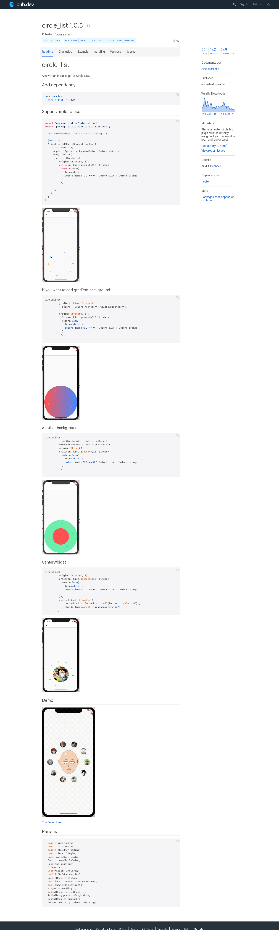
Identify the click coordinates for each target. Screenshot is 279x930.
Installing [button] (99, 51)
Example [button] (83, 51)
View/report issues (213, 150)
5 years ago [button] (62, 34)
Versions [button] (115, 51)
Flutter (55, 40)
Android (84, 40)
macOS (110, 40)
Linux (101, 40)
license (215, 166)
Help (256, 4)
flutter (205, 181)
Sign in (244, 4)
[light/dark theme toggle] (269, 4)
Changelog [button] (65, 51)
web (119, 40)
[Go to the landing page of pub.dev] (21, 4)
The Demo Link (51, 822)
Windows (129, 40)
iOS (93, 40)
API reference (210, 69)
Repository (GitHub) (214, 146)
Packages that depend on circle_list (217, 198)
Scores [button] (130, 51)
